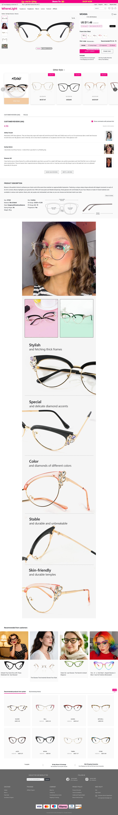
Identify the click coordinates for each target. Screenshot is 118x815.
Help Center (98, 792)
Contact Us (52, 792)
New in (37, 9)
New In (5, 792)
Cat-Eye (8, 14)
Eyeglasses (23, 9)
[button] (5, 47)
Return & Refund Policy (77, 797)
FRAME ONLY (107, 51)
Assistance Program (9, 797)
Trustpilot (27, 764)
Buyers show (113, 4)
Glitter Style (59, 69)
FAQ (96, 790)
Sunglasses (30, 9)
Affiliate (55, 9)
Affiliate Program (31, 790)
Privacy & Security (76, 790)
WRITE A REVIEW (67, 172)
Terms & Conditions (77, 792)
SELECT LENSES (92, 50)
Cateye (5, 790)
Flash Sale (6, 795)
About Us (52, 790)
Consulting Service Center (56, 795)
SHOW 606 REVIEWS (52, 172)
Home (3, 14)
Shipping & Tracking (54, 797)
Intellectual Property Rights (78, 795)
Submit (47, 779)
